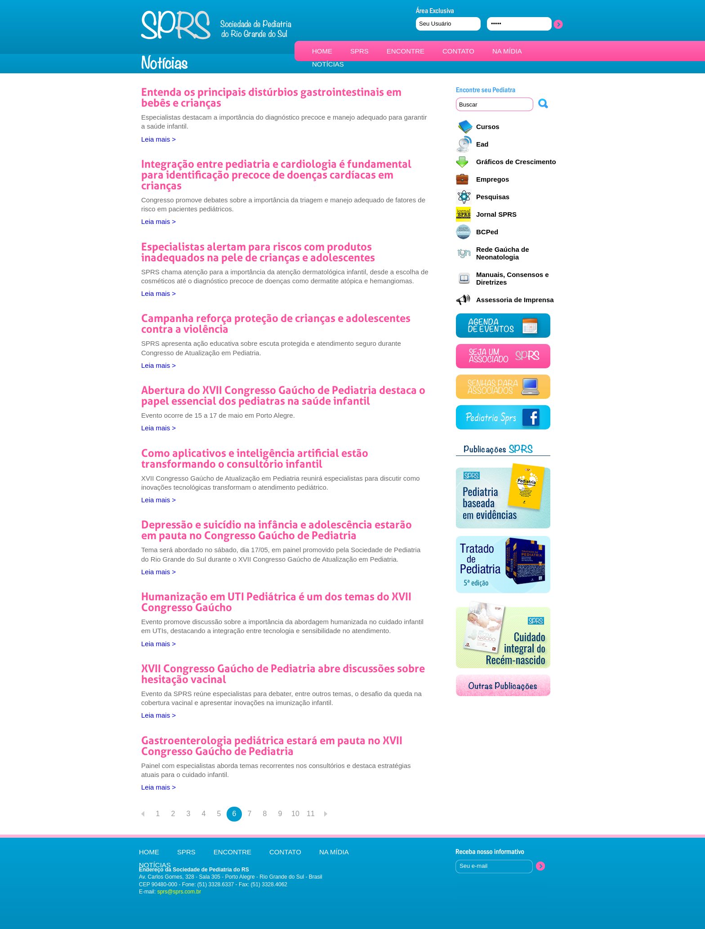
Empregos (492, 179)
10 (295, 813)
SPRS (359, 51)
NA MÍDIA (507, 51)
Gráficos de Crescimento (516, 161)
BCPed (487, 232)
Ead (482, 144)
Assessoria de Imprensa (515, 300)
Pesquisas (492, 197)
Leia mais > (158, 139)
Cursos (488, 126)
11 (311, 813)
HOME (322, 51)
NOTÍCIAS (328, 64)
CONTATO (458, 51)
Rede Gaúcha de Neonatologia (502, 253)
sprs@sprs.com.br (179, 892)
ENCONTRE (405, 51)
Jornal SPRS (496, 214)
